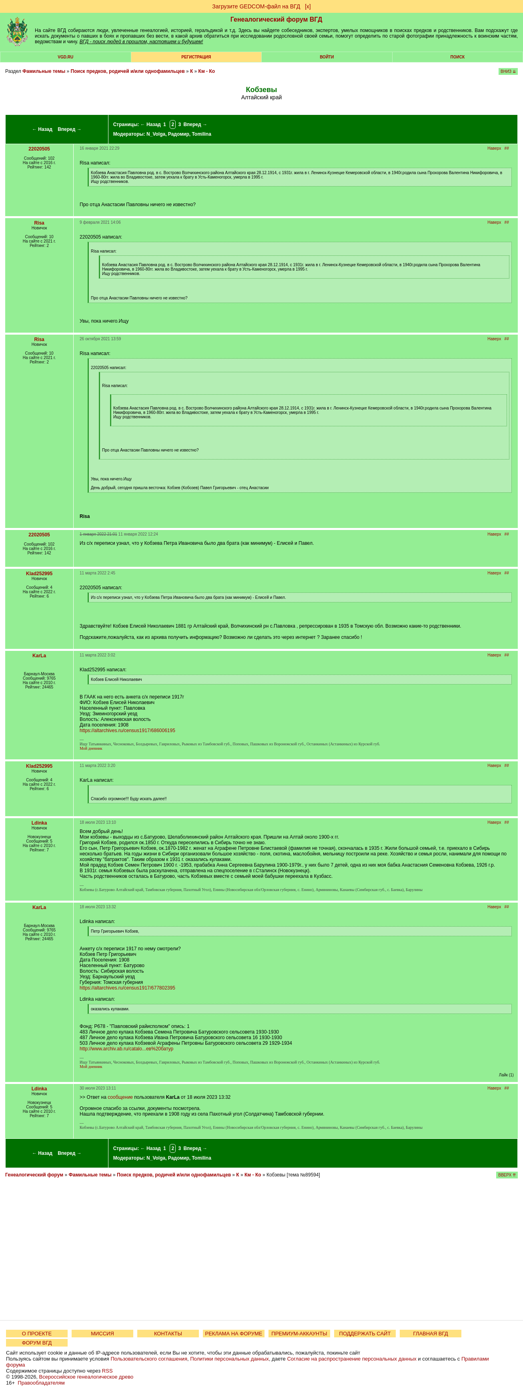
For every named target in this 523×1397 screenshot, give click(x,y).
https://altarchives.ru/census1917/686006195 (127, 730)
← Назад (42, 129)
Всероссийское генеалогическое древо (86, 1377)
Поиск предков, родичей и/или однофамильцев (128, 71)
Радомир (178, 134)
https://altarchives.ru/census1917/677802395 (127, 988)
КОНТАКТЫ (168, 1334)
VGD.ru (65, 57)
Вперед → (70, 129)
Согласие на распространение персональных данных (351, 1359)
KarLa (39, 655)
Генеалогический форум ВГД (276, 19)
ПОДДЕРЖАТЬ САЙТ (365, 1334)
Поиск (458, 57)
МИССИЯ (102, 1334)
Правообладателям (41, 1383)
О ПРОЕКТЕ (37, 1334)
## (507, 148)
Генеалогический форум (34, 1175)
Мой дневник (91, 748)
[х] (308, 6)
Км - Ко (206, 71)
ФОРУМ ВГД (37, 1343)
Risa (39, 223)
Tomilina (201, 134)
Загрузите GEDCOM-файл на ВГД (256, 6)
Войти (327, 57)
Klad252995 (39, 573)
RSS (107, 1371)
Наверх (494, 148)
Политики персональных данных (229, 1359)
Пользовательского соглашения (148, 1359)
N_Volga (155, 134)
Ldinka (39, 823)
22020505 (39, 149)
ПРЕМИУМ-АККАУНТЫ (299, 1334)
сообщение (120, 1097)
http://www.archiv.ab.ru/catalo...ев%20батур (126, 1049)
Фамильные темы (43, 71)
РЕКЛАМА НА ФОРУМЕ (233, 1334)
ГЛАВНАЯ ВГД (430, 1334)
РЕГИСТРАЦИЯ (196, 57)
